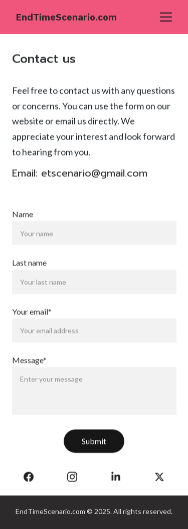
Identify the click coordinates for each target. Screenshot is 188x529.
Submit (94, 447)
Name (22, 220)
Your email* (32, 317)
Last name (29, 269)
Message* (29, 365)
